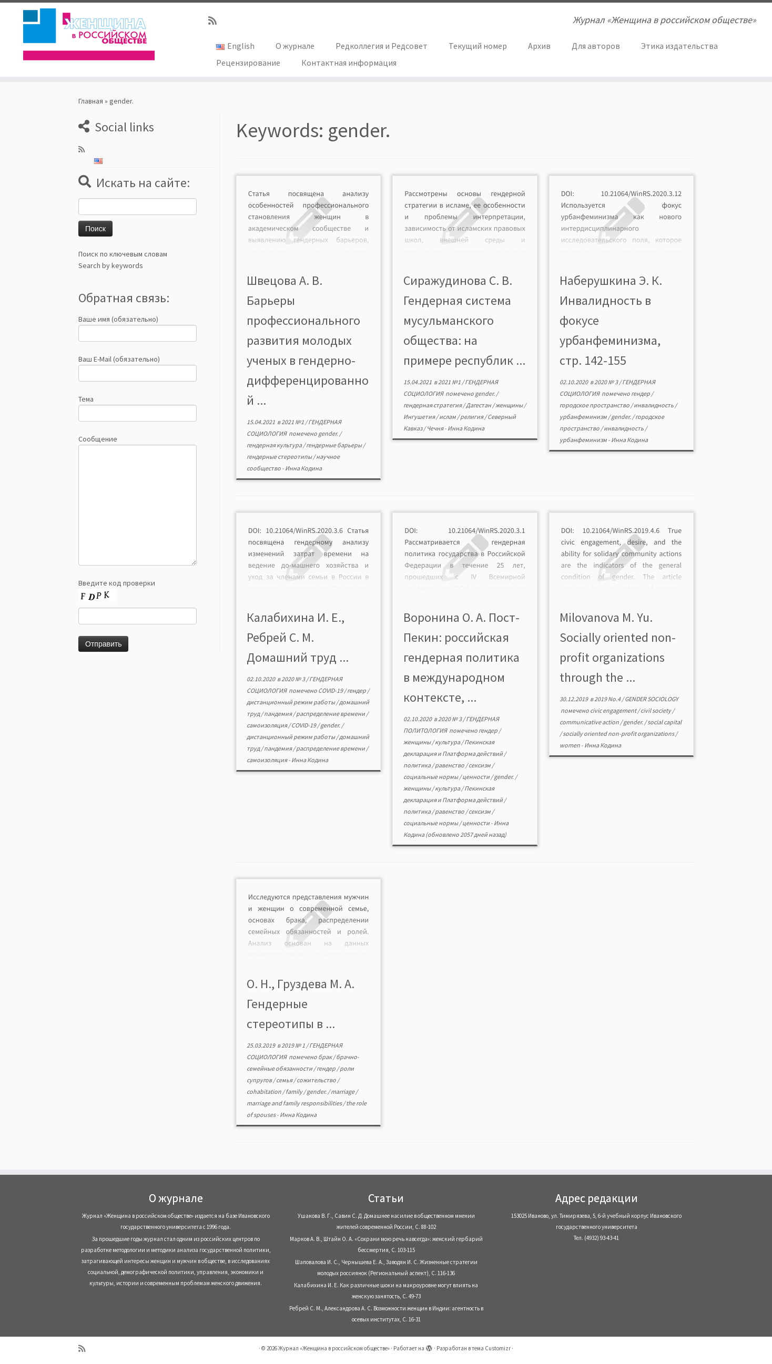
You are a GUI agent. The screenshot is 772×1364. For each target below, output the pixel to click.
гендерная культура (275, 445)
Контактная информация (349, 62)
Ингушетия (419, 417)
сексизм (480, 765)
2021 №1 (293, 422)
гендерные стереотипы (280, 456)
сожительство (317, 1080)
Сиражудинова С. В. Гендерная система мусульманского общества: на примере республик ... (464, 320)
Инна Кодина (303, 468)
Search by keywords (110, 265)
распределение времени (331, 713)
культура (448, 742)
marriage (343, 1091)
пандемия (278, 713)
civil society (656, 710)
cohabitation (264, 1091)
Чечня (435, 428)
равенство (450, 765)
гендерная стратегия (433, 405)
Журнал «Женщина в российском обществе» (334, 1348)
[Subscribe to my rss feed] (216, 21)
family (294, 1091)
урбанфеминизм (584, 417)
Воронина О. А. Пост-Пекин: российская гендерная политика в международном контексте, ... (461, 657)
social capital (664, 722)
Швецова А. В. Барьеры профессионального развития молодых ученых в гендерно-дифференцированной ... (308, 340)
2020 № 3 (606, 382)
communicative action (590, 722)
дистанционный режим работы (291, 702)
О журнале (295, 45)
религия (472, 417)
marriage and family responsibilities (295, 1103)
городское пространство (595, 405)
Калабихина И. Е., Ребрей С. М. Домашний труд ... (298, 637)
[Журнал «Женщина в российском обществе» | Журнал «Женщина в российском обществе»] (89, 34)
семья (284, 1080)
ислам (448, 417)
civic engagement (613, 710)
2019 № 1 (293, 1045)
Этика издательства (679, 45)
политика (417, 765)
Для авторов (596, 45)
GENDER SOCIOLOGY (651, 699)
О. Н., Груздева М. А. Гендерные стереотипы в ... (300, 1004)
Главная (90, 101)
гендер (641, 393)
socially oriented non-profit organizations (619, 733)
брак (325, 1057)
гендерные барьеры (334, 445)
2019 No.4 (608, 699)
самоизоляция (267, 725)
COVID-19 (331, 690)
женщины (509, 405)
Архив (539, 45)
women (570, 745)
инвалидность (654, 405)
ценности (476, 777)
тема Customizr (491, 1348)
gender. (328, 433)
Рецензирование (248, 62)
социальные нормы (431, 777)
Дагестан (479, 405)
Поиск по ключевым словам (122, 254)
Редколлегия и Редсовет (382, 45)
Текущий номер (478, 45)
